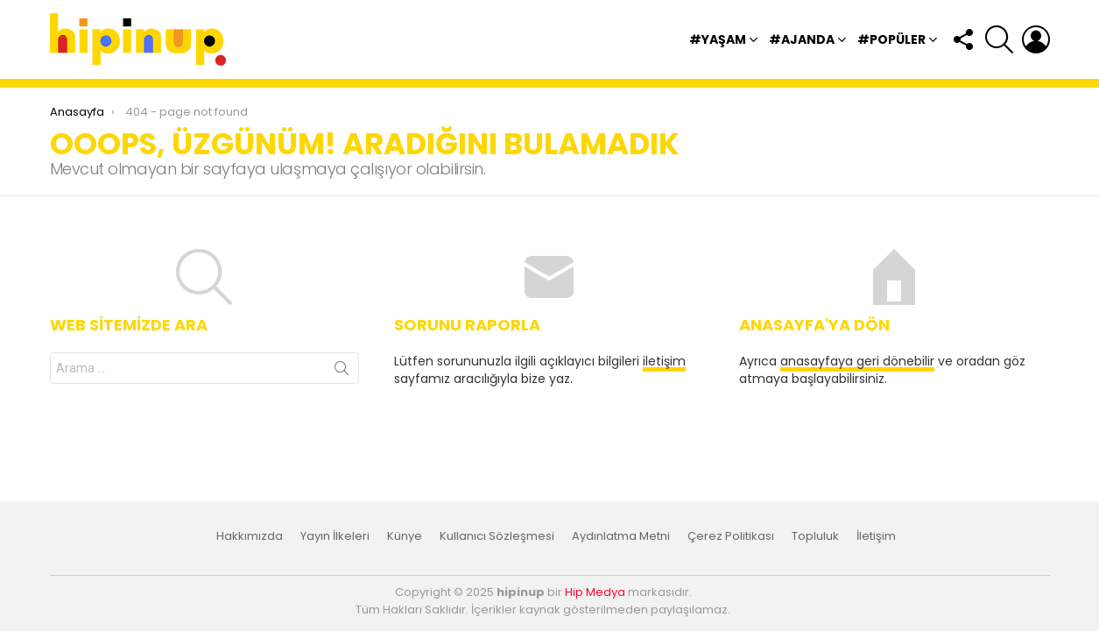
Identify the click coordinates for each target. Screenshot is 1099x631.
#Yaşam (717, 42)
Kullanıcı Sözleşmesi (497, 536)
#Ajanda (802, 42)
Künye (404, 536)
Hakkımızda (249, 536)
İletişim (876, 536)
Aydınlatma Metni (621, 536)
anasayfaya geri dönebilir (857, 361)
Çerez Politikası (730, 536)
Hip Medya (595, 592)
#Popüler (891, 42)
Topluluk (815, 536)
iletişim (664, 361)
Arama (341, 371)
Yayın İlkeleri (335, 536)
